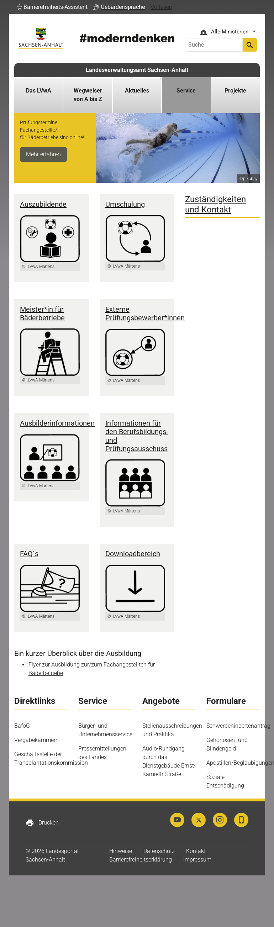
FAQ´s (29, 553)
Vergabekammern (36, 740)
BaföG (22, 725)
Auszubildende (43, 204)
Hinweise (120, 851)
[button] (52, 7)
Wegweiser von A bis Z (88, 94)
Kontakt (196, 851)
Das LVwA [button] (38, 90)
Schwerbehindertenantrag (238, 725)
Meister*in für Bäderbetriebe (42, 313)
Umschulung (125, 204)
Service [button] (186, 90)
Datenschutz (159, 851)
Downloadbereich (132, 553)
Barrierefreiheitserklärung (140, 859)
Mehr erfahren (43, 154)
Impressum (197, 859)
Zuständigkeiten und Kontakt (215, 204)
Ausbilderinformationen (57, 423)
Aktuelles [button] (137, 90)
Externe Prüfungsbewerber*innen (145, 313)
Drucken (42, 822)
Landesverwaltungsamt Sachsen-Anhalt (137, 70)
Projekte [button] (235, 90)
